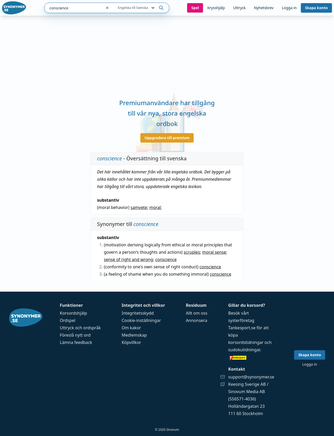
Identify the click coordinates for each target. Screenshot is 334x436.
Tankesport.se (242, 328)
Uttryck (239, 7)
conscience (166, 259)
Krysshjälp (216, 7)
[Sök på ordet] (161, 7)
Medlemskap (134, 335)
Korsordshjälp (73, 313)
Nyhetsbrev (263, 7)
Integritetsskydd (138, 313)
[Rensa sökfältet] (107, 8)
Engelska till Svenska (137, 8)
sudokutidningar (244, 350)
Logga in (289, 7)
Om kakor (131, 328)
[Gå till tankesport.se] (251, 357)
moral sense (214, 252)
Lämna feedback (76, 342)
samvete (138, 207)
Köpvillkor (131, 342)
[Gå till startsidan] (14, 7)
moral (155, 207)
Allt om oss (196, 313)
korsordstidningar (246, 342)
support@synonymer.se (251, 377)
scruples (192, 252)
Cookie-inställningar (141, 320)
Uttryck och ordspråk (80, 328)
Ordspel (67, 320)
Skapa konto (316, 7)
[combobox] (73, 8)
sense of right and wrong (128, 259)
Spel (195, 7)
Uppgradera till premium (167, 137)
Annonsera (196, 320)
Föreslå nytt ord (75, 335)
